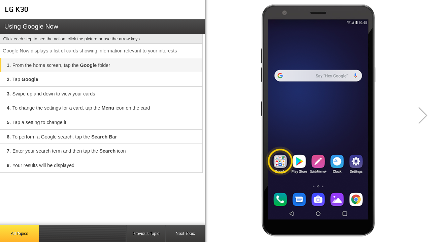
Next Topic (185, 233)
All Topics (19, 233)
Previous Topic (146, 233)
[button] (419, 115)
